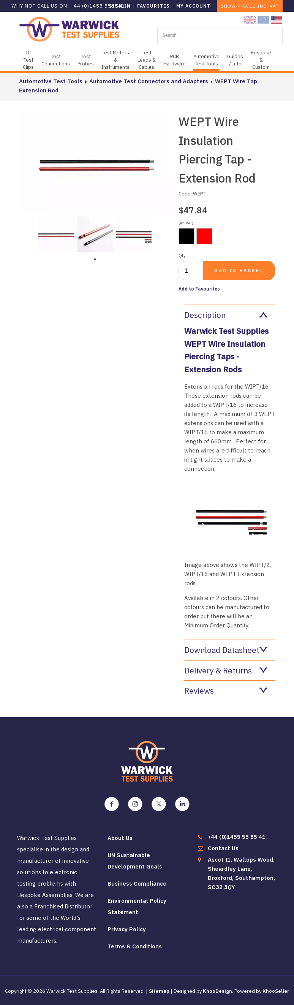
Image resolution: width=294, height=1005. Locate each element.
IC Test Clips (28, 59)
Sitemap (159, 991)
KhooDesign (217, 991)
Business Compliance (136, 883)
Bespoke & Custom (261, 59)
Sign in (120, 6)
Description (225, 315)
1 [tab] (95, 259)
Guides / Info (235, 60)
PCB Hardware (174, 60)
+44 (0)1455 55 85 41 (236, 836)
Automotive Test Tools (206, 60)
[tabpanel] (56, 233)
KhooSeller (275, 991)
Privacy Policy (126, 929)
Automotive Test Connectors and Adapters (148, 81)
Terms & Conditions (134, 946)
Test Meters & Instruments (115, 59)
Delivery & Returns (225, 670)
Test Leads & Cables (147, 59)
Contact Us (223, 848)
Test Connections (55, 60)
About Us (120, 837)
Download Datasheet (225, 650)
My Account (193, 6)
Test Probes (85, 60)
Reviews (225, 690)
